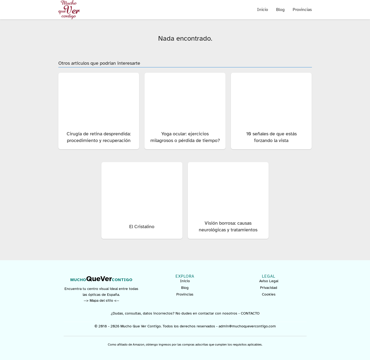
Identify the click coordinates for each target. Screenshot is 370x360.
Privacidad (268, 287)
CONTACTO (250, 313)
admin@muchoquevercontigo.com (247, 326)
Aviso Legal (268, 281)
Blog (280, 9)
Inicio (262, 9)
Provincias (302, 9)
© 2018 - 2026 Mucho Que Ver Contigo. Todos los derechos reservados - (156, 326)
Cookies (269, 294)
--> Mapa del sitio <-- (101, 300)
